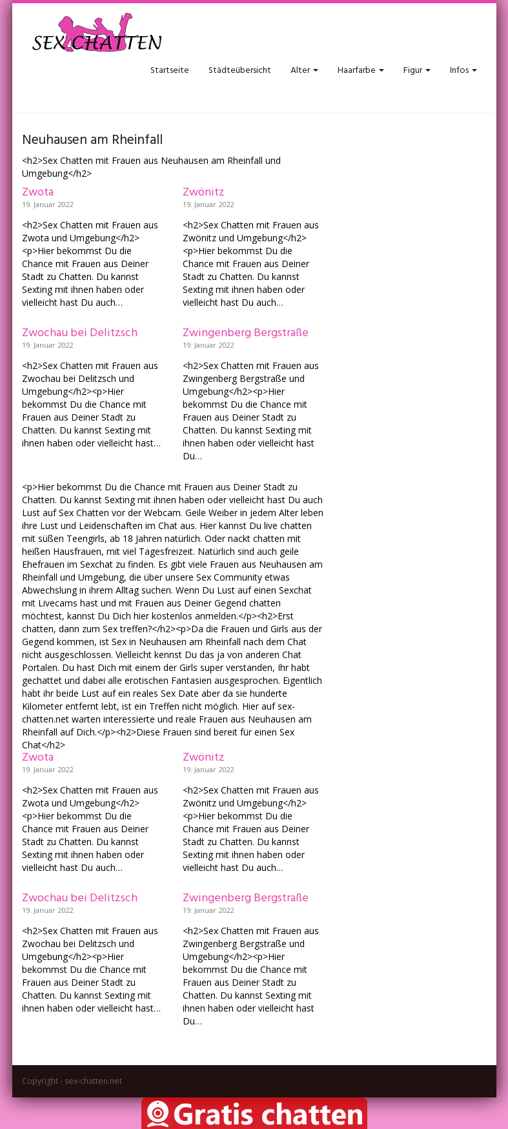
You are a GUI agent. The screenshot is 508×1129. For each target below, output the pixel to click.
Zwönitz (204, 192)
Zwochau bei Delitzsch (79, 333)
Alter (304, 70)
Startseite (169, 70)
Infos (463, 70)
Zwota (38, 192)
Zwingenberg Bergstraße (246, 333)
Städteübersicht (239, 70)
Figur (417, 70)
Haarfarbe (361, 70)
